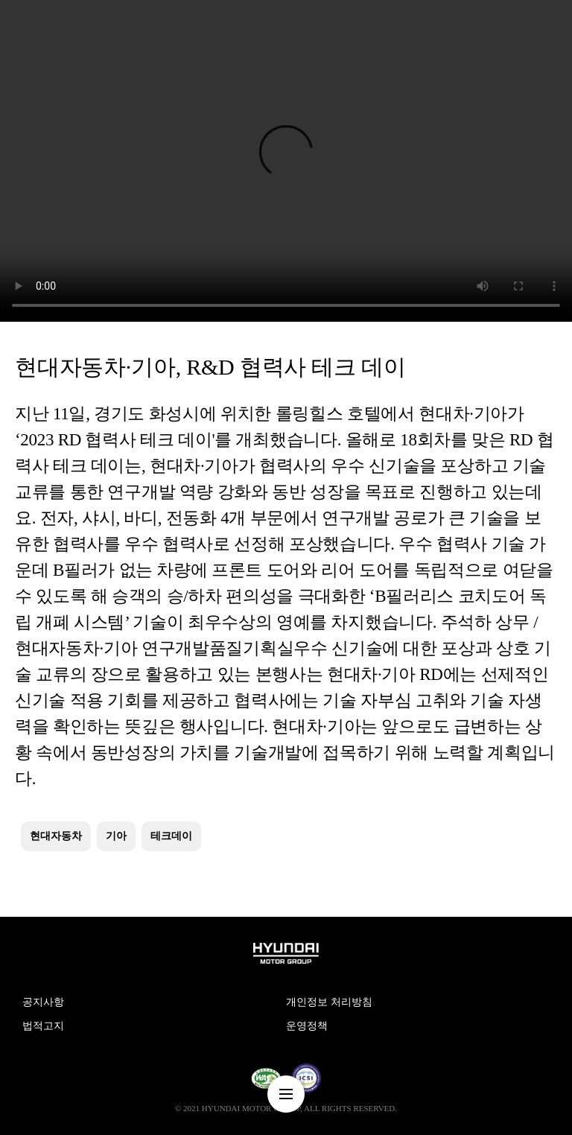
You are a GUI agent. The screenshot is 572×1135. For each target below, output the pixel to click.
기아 (116, 836)
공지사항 (43, 1002)
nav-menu (286, 1094)
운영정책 (307, 1025)
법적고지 (43, 1025)
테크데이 (171, 836)
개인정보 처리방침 (329, 1002)
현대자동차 (56, 836)
